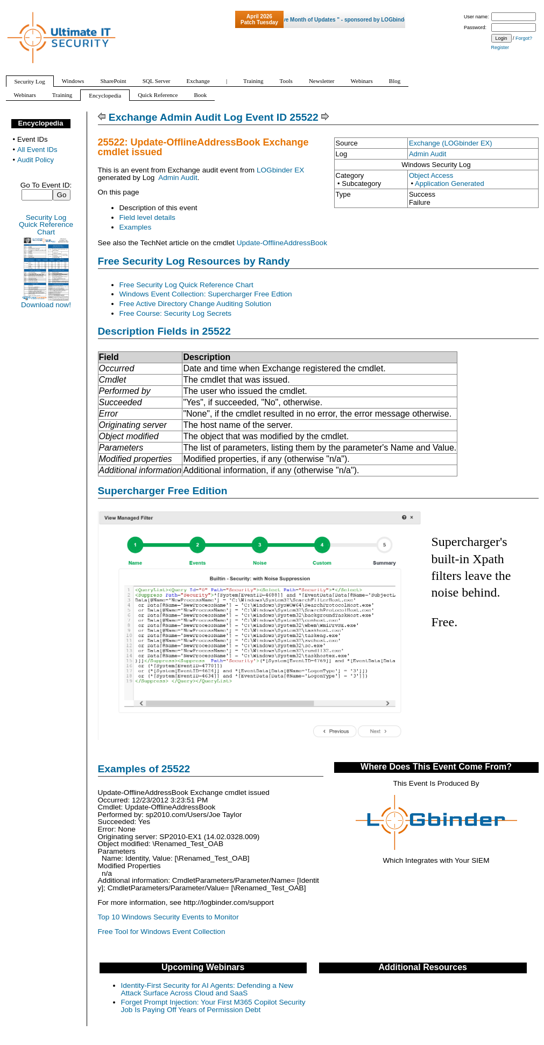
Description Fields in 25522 (164, 331)
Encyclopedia (40, 123)
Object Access (431, 175)
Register (500, 47)
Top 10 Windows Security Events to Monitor (168, 917)
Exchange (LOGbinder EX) (450, 143)
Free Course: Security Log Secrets (175, 313)
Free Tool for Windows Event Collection (161, 932)
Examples (135, 227)
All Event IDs (37, 150)
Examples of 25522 (144, 768)
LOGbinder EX (280, 170)
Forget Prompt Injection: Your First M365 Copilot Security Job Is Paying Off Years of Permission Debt (213, 1006)
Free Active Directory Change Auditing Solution (195, 304)
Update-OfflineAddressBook (282, 243)
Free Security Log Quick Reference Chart (186, 285)
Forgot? (523, 38)
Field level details (147, 217)
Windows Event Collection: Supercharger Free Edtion (205, 294)
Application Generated (449, 183)
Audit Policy (35, 160)
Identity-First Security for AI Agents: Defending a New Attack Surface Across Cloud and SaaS (207, 989)
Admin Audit (427, 154)
